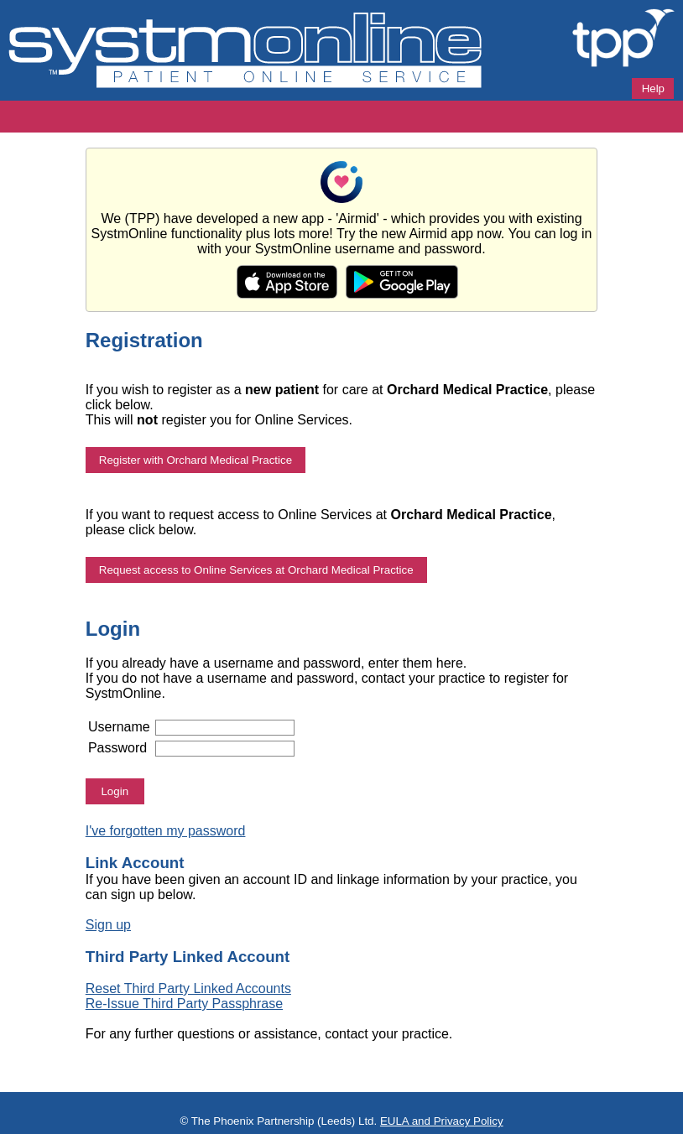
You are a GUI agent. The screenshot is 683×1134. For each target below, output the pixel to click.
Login (114, 791)
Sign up (108, 925)
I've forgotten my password (166, 831)
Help (653, 88)
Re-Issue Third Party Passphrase (184, 1003)
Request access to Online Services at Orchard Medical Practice (256, 570)
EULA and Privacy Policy (441, 1121)
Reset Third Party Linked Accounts (188, 988)
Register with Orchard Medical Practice (195, 460)
